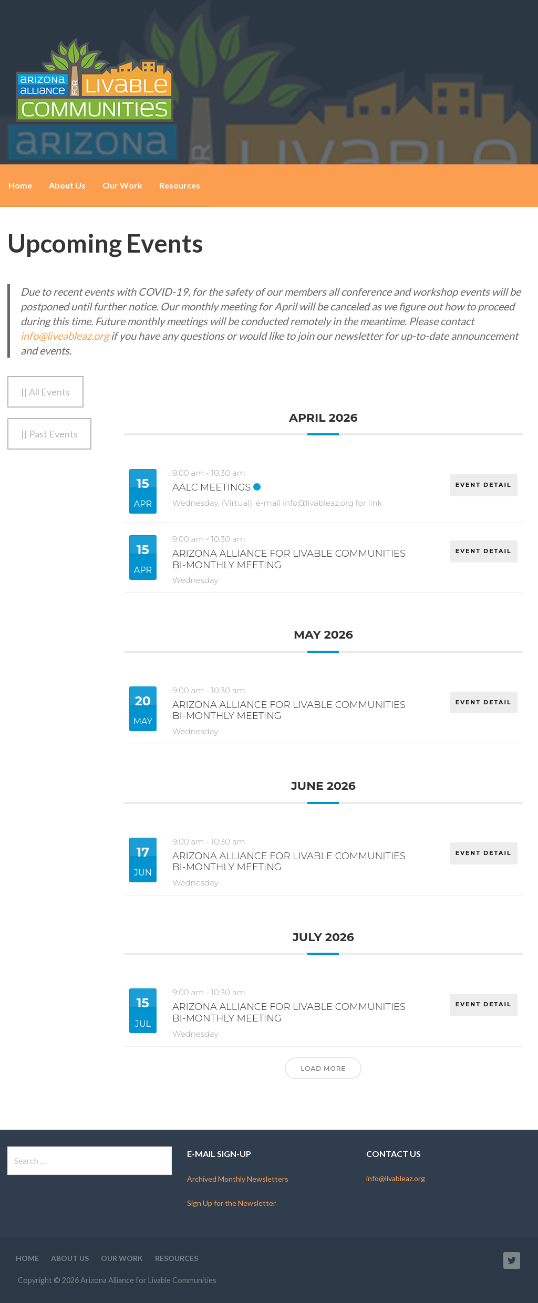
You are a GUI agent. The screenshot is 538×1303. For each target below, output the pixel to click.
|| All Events (45, 392)
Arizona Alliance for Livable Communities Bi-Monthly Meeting (289, 559)
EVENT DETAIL (483, 483)
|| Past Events (49, 434)
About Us (67, 185)
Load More (323, 1068)
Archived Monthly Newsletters (237, 1178)
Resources (179, 185)
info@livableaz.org (395, 1178)
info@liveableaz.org (64, 335)
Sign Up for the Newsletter (231, 1202)
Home (20, 185)
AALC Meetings (211, 487)
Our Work (122, 185)
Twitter (511, 1260)
